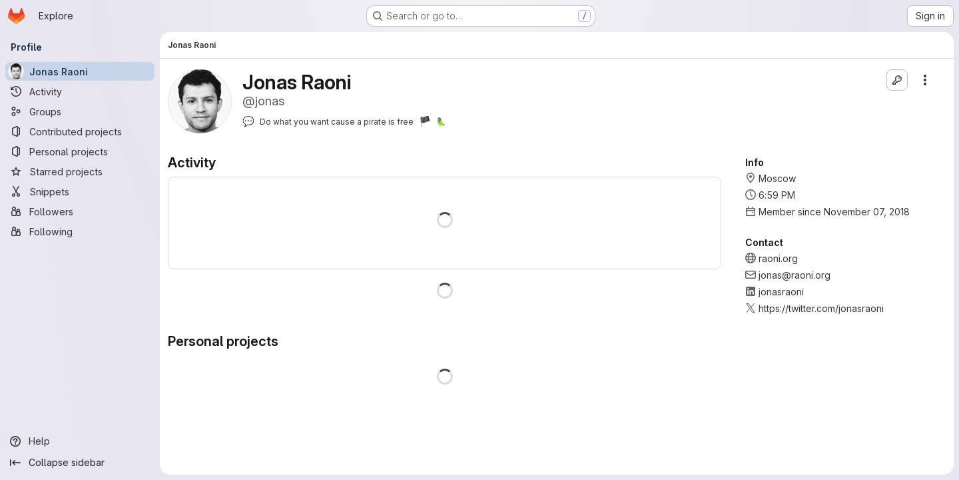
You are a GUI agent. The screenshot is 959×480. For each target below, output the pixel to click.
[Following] (80, 231)
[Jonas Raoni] (80, 71)
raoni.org (778, 258)
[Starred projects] (80, 171)
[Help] (80, 441)
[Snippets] (80, 191)
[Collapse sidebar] (80, 462)
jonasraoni (781, 291)
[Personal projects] (80, 151)
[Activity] (80, 91)
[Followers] (80, 211)
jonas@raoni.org (794, 275)
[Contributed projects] (80, 131)
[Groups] (80, 111)
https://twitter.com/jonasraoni (821, 308)
